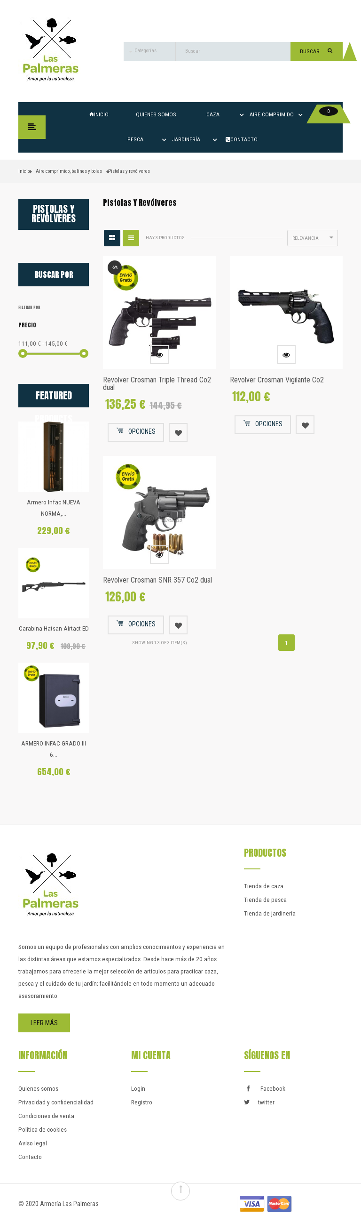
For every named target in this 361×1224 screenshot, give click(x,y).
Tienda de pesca (265, 899)
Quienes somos (156, 114)
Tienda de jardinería (270, 913)
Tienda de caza (263, 886)
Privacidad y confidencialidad (56, 1102)
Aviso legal (32, 1143)
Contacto (30, 1156)
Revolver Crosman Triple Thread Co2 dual (157, 383)
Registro (141, 1102)
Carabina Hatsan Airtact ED (54, 628)
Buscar (316, 51)
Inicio (99, 114)
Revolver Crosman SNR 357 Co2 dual (157, 580)
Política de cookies (42, 1129)
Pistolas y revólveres (53, 214)
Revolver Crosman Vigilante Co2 (277, 379)
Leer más (44, 1023)
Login (138, 1088)
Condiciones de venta (46, 1115)
